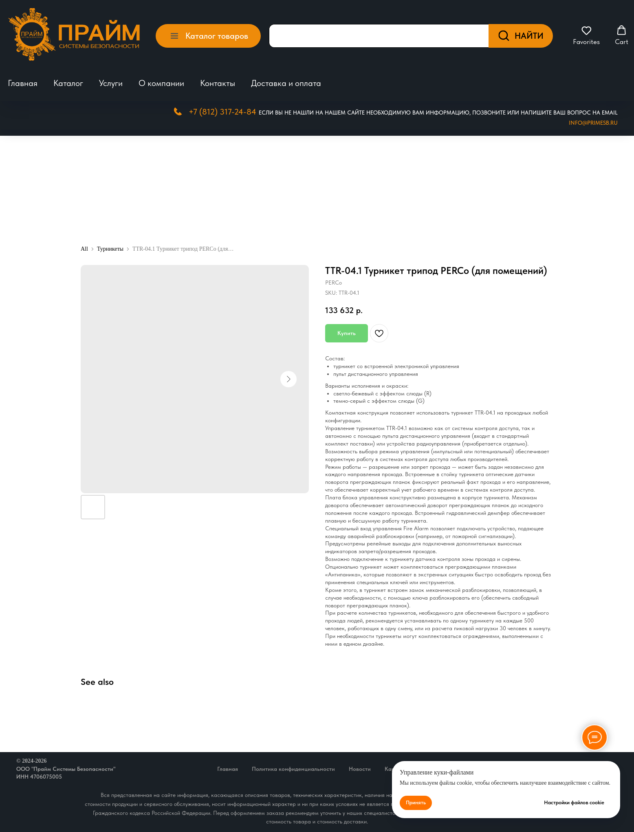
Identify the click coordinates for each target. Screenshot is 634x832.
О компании (161, 83)
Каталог (68, 83)
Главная (22, 83)
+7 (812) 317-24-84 (222, 112)
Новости (360, 769)
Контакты (217, 83)
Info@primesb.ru (593, 122)
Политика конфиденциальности (293, 769)
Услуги (111, 83)
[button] (586, 35)
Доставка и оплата (286, 83)
